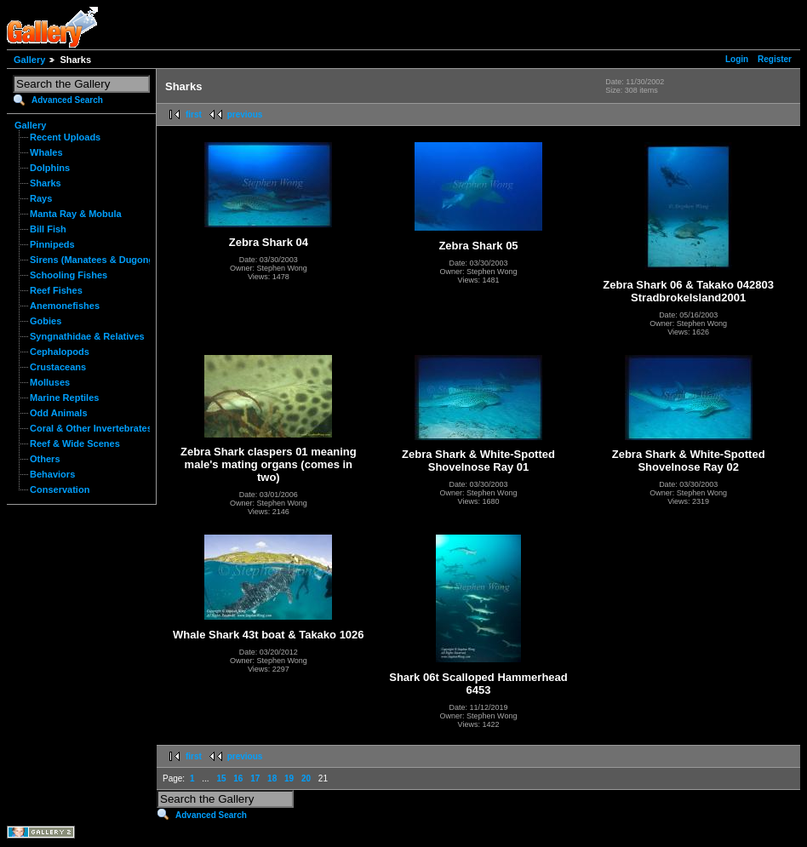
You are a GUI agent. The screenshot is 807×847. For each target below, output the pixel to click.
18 (272, 778)
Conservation (59, 489)
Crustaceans (58, 367)
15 (221, 778)
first (194, 114)
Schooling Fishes (68, 275)
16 (238, 778)
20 (306, 778)
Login (736, 59)
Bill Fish (48, 229)
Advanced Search (67, 100)
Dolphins (50, 168)
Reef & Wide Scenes (75, 443)
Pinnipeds (52, 244)
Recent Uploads (65, 137)
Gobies (45, 321)
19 (289, 778)
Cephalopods (59, 351)
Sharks (45, 183)
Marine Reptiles (64, 397)
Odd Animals (59, 413)
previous (245, 114)
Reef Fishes (56, 290)
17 (255, 778)
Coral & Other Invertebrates (91, 428)
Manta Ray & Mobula (76, 214)
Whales (46, 152)
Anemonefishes (65, 305)
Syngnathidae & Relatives (87, 336)
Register (775, 59)
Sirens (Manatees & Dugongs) (96, 260)
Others (45, 459)
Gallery (29, 59)
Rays (41, 198)
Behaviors (52, 474)
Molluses (50, 382)
